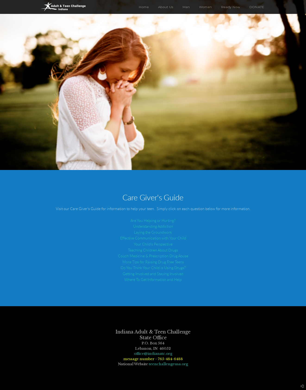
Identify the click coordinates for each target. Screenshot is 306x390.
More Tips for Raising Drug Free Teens (153, 262)
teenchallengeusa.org (168, 364)
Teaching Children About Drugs (153, 250)
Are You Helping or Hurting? (153, 221)
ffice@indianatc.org (154, 353)
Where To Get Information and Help (153, 280)
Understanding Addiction (153, 226)
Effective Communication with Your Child (153, 238)
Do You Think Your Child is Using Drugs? (153, 268)
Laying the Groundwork (153, 232)
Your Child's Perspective (153, 244)
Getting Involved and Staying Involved (153, 274)
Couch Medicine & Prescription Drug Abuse (153, 256)
